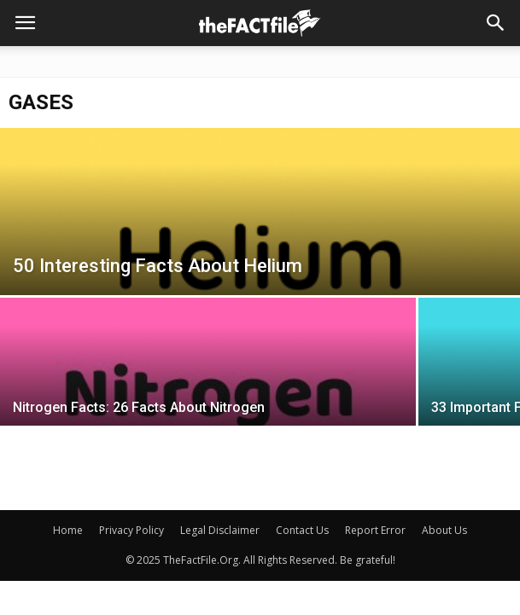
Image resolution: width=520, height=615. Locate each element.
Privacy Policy (131, 530)
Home (68, 530)
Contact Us (302, 530)
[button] (496, 23)
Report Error (375, 530)
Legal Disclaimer (220, 530)
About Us (444, 530)
